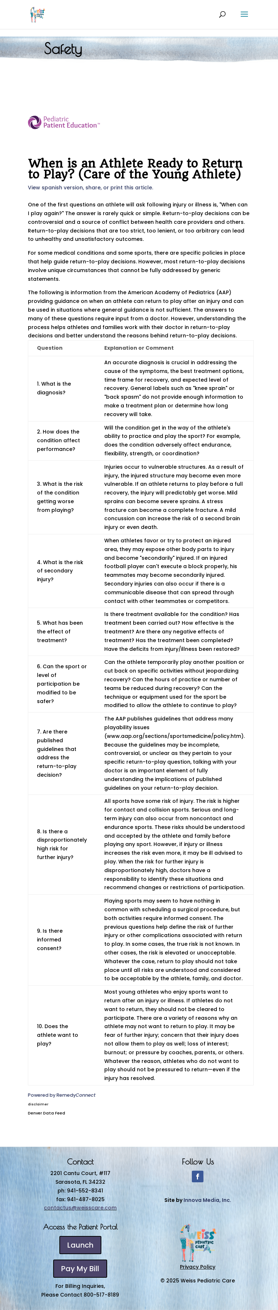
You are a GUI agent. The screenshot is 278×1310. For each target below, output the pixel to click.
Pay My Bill (80, 1269)
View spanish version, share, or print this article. (90, 187)
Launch (80, 1245)
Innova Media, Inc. (207, 1200)
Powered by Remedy (62, 1095)
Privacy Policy (197, 1266)
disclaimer (38, 1104)
